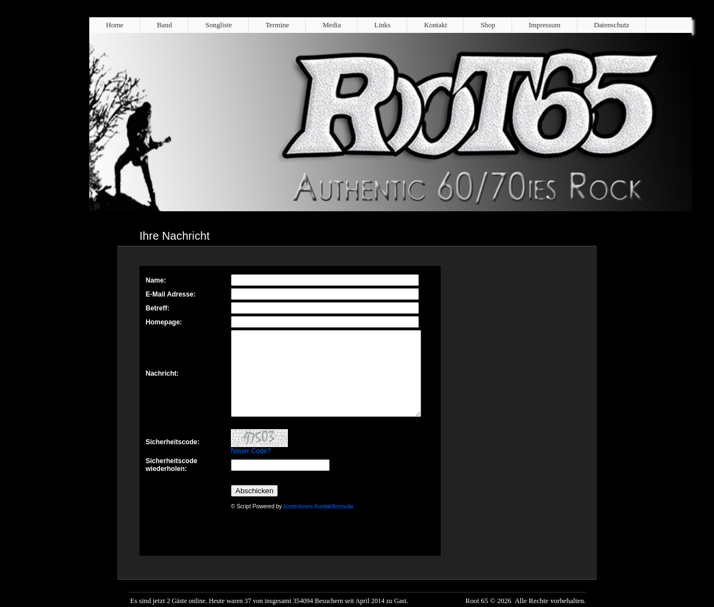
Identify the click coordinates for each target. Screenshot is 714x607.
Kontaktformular (290, 411)
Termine (277, 25)
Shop (487, 25)
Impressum (545, 25)
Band (164, 25)
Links (382, 25)
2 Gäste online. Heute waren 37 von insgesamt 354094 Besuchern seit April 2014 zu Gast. (287, 601)
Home (114, 25)
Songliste (218, 25)
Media (331, 25)
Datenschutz (611, 25)
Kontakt (435, 25)
